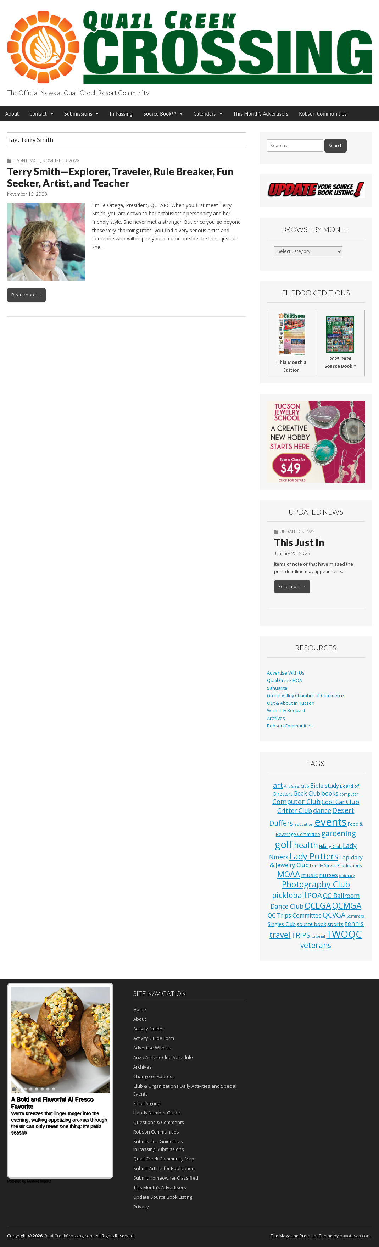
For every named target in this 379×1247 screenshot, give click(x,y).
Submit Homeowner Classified (165, 1178)
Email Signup (147, 1103)
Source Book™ (159, 113)
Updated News (297, 531)
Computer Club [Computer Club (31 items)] (296, 801)
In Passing (121, 113)
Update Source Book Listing (162, 1197)
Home (139, 1009)
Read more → (26, 295)
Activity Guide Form (153, 1038)
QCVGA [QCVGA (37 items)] (334, 915)
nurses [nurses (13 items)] (328, 875)
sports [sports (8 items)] (335, 923)
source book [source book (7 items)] (311, 923)
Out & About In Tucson (290, 703)
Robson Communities (323, 113)
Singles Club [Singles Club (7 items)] (282, 923)
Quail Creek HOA (284, 680)
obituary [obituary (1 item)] (347, 875)
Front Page (26, 161)
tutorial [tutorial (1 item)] (318, 936)
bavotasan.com (355, 1236)
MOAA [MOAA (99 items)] (288, 874)
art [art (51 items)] (278, 785)
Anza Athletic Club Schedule (163, 1057)
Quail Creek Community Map (163, 1158)
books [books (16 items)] (329, 793)
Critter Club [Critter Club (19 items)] (294, 810)
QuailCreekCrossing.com (69, 1236)
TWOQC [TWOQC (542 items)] (344, 934)
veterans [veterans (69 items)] (315, 945)
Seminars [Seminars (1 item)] (355, 916)
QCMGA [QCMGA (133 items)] (346, 905)
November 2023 (61, 161)
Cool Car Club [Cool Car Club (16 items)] (340, 802)
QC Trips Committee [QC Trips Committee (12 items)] (295, 915)
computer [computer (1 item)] (348, 794)
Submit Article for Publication (164, 1168)
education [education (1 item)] (303, 824)
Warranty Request (286, 711)
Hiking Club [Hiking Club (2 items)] (330, 846)
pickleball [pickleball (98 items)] (289, 894)
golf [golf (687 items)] (284, 844)
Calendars (205, 113)
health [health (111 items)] (306, 844)
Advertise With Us (286, 673)
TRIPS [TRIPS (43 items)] (300, 935)
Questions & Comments (158, 1122)
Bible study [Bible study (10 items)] (324, 785)
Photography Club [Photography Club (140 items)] (316, 884)
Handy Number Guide (156, 1112)
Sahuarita (277, 688)
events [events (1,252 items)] (330, 822)
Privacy (141, 1206)
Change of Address (154, 1076)
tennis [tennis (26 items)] (354, 923)
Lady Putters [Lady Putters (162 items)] (313, 856)
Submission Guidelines (158, 1141)
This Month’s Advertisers (261, 113)
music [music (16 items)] (309, 875)
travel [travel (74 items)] (279, 935)
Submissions (78, 113)
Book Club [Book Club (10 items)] (307, 793)
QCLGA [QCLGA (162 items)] (318, 905)
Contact (38, 113)
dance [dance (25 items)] (322, 810)
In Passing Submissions (158, 1149)
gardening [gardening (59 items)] (338, 833)
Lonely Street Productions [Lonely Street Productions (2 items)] (336, 865)
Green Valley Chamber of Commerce (305, 696)
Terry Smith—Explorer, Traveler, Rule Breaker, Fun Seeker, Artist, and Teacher (120, 177)
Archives (276, 718)
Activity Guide (147, 1028)
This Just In (299, 542)
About (12, 113)
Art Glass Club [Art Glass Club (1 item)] (296, 786)
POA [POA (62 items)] (314, 895)
